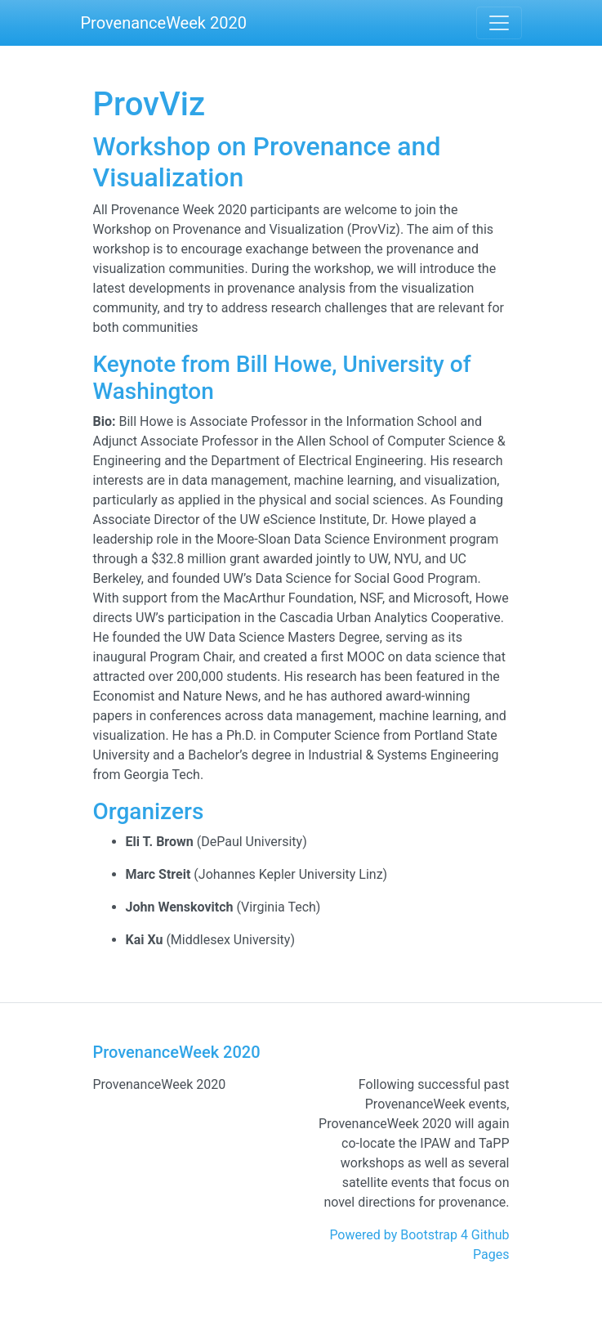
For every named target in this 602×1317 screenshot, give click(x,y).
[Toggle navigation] (499, 23)
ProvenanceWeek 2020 (164, 23)
